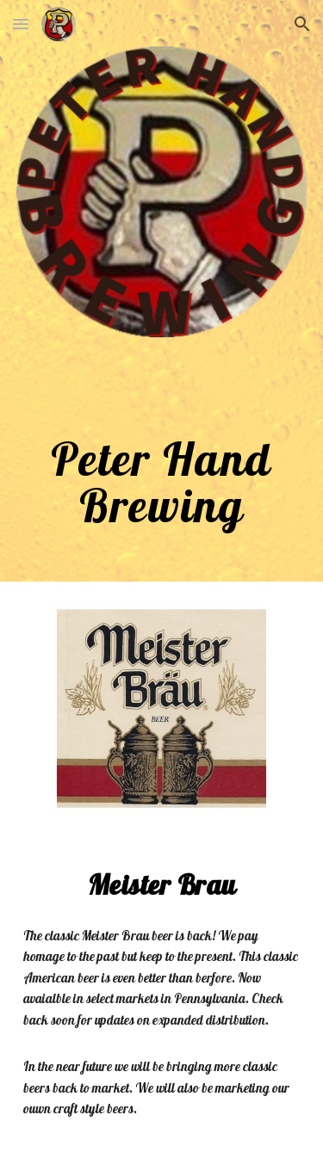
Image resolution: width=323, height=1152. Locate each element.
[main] (161, 457)
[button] (20, 23)
